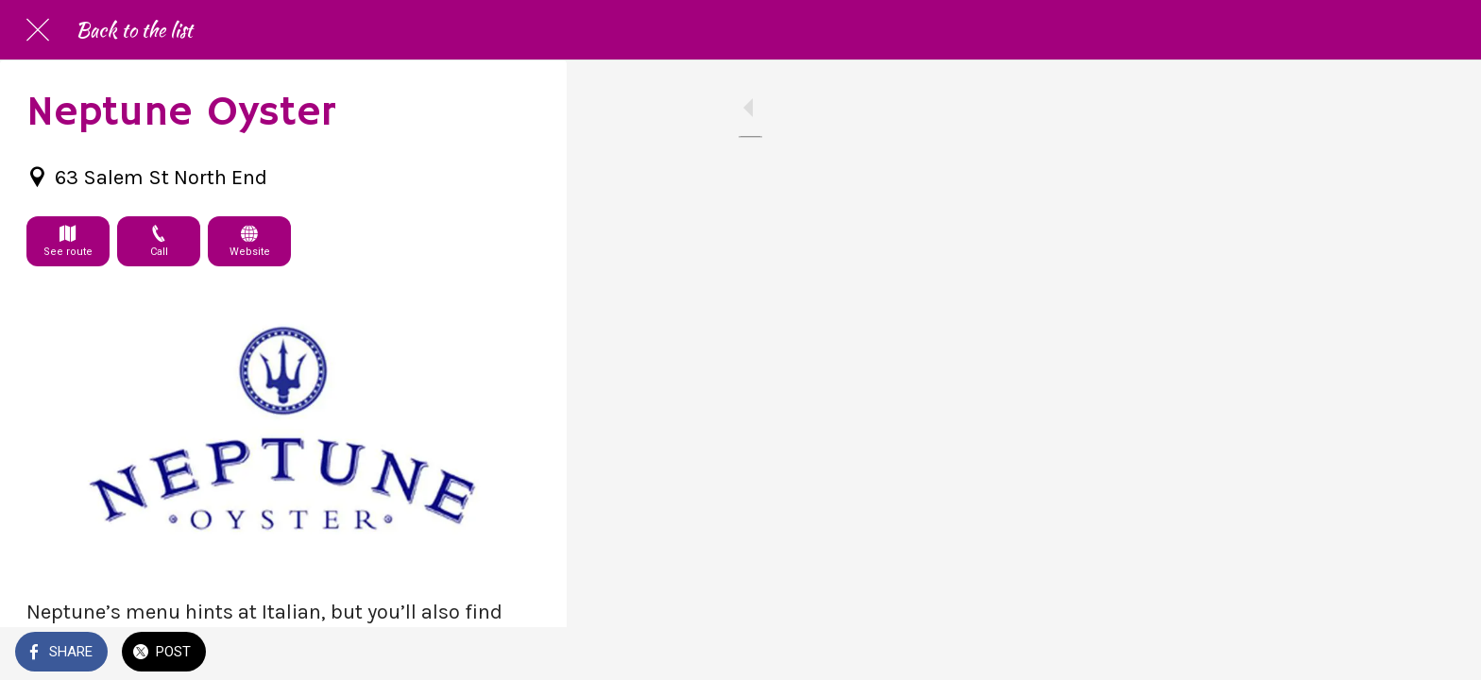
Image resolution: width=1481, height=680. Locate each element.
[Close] (37, 30)
